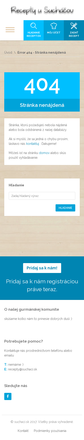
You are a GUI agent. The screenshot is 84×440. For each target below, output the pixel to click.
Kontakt (23, 431)
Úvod (8, 52)
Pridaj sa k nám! (42, 268)
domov (44, 153)
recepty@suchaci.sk (22, 369)
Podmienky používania (50, 431)
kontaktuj (33, 143)
